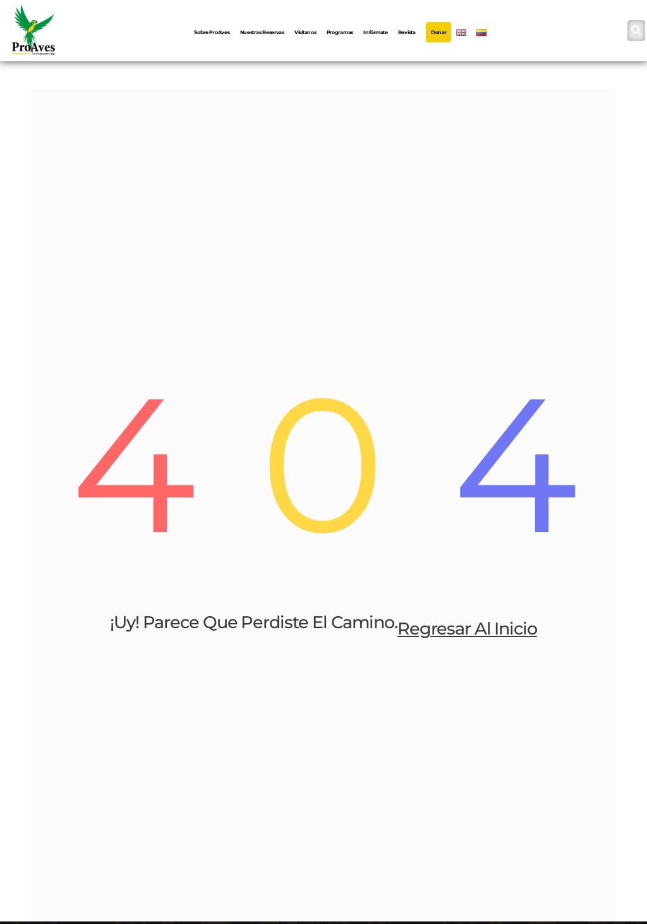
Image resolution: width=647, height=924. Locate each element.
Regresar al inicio (467, 629)
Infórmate (375, 32)
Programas (340, 32)
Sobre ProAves (212, 32)
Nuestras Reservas (262, 32)
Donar (439, 32)
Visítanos (305, 32)
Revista (407, 32)
